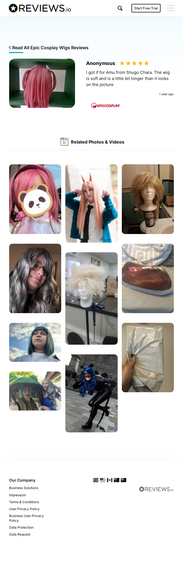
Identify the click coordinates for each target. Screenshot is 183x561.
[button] (120, 8)
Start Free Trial (146, 8)
